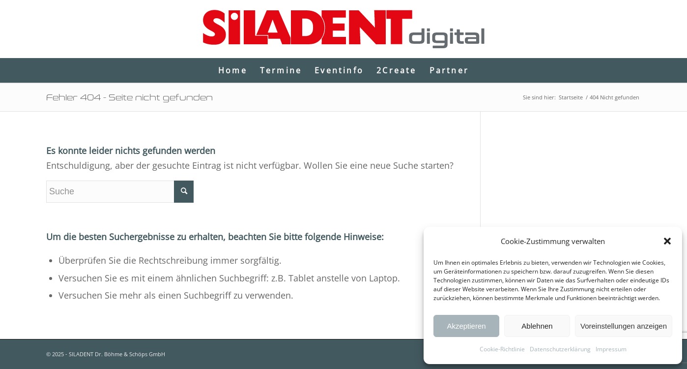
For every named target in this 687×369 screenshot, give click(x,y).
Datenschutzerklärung (560, 349)
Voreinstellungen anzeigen (623, 326)
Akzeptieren (466, 326)
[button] (667, 241)
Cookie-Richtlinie (502, 349)
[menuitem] (233, 70)
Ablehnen (536, 326)
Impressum (611, 349)
